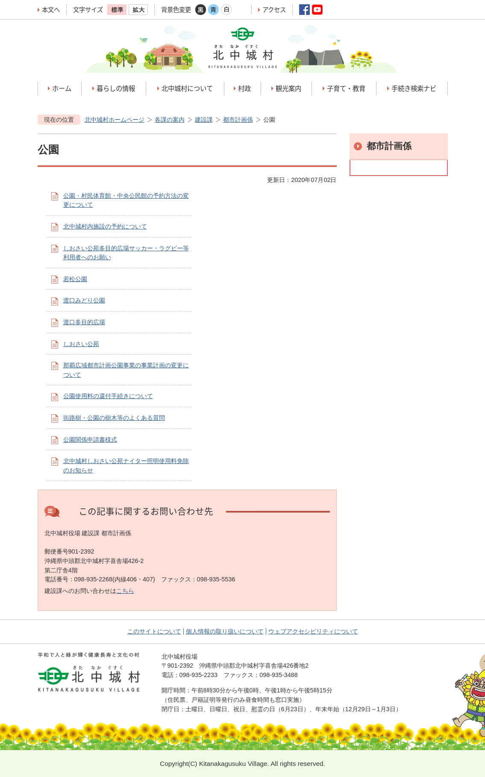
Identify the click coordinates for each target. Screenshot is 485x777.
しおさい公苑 (81, 343)
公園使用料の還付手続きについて (108, 396)
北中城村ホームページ (114, 119)
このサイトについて (154, 631)
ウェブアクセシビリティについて (313, 631)
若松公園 (75, 279)
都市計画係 (238, 119)
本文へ (51, 9)
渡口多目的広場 (84, 322)
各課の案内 (170, 119)
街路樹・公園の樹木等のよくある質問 (114, 417)
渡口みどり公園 (84, 300)
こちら (125, 590)
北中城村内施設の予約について (105, 226)
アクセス (274, 9)
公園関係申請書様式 (90, 439)
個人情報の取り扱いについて (225, 631)
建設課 (204, 119)
